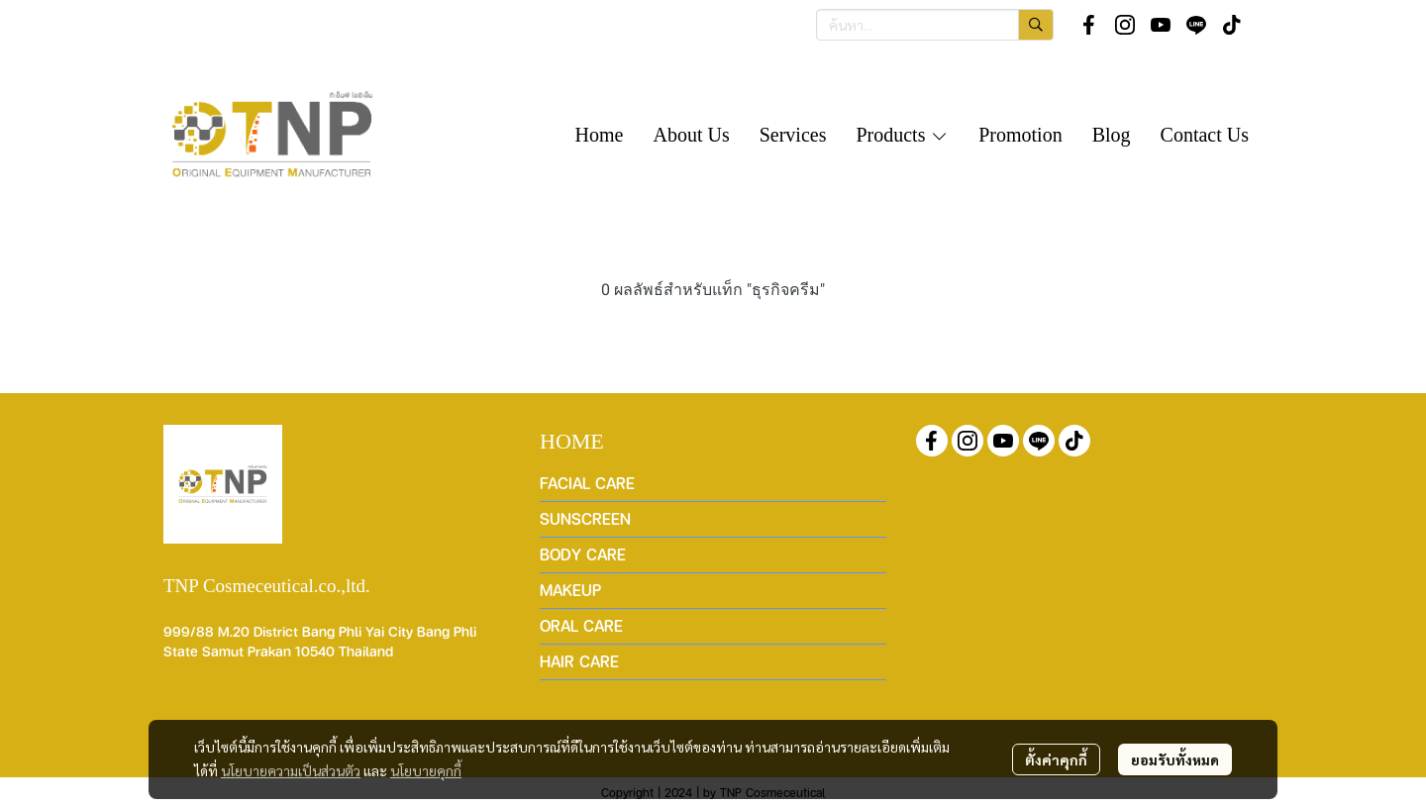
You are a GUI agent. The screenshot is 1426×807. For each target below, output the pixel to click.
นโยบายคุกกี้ (425, 770)
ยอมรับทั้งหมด (1175, 759)
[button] (935, 25)
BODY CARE (583, 554)
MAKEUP (570, 589)
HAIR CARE (579, 661)
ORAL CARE (581, 625)
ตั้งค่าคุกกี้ (1056, 759)
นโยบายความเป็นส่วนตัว (290, 770)
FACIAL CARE (587, 482)
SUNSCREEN (585, 518)
